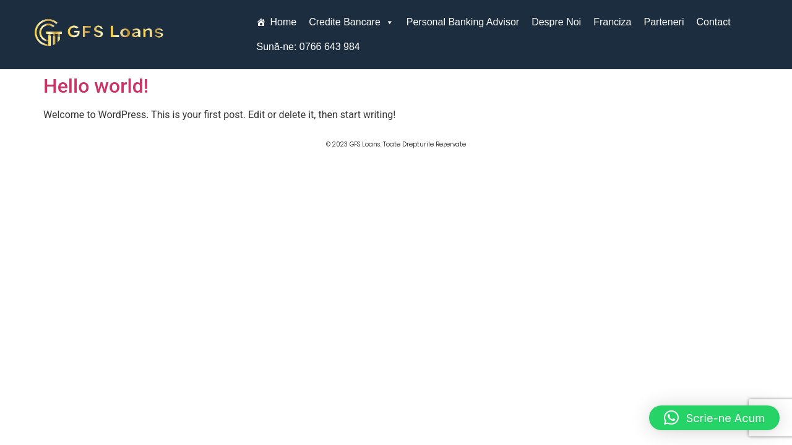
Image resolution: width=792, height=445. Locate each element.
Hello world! (95, 86)
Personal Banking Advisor (463, 22)
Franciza (612, 22)
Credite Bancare (351, 22)
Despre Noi (556, 22)
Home (283, 22)
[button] (714, 417)
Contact (713, 22)
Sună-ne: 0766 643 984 (307, 46)
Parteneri (664, 22)
